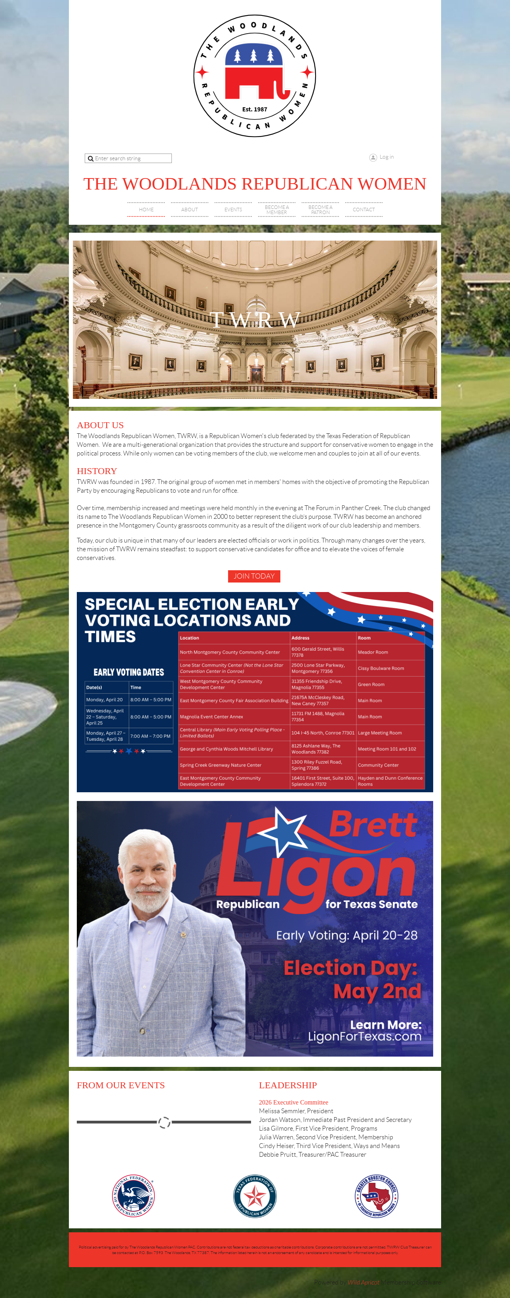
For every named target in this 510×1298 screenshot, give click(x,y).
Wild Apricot (363, 1282)
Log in (387, 157)
